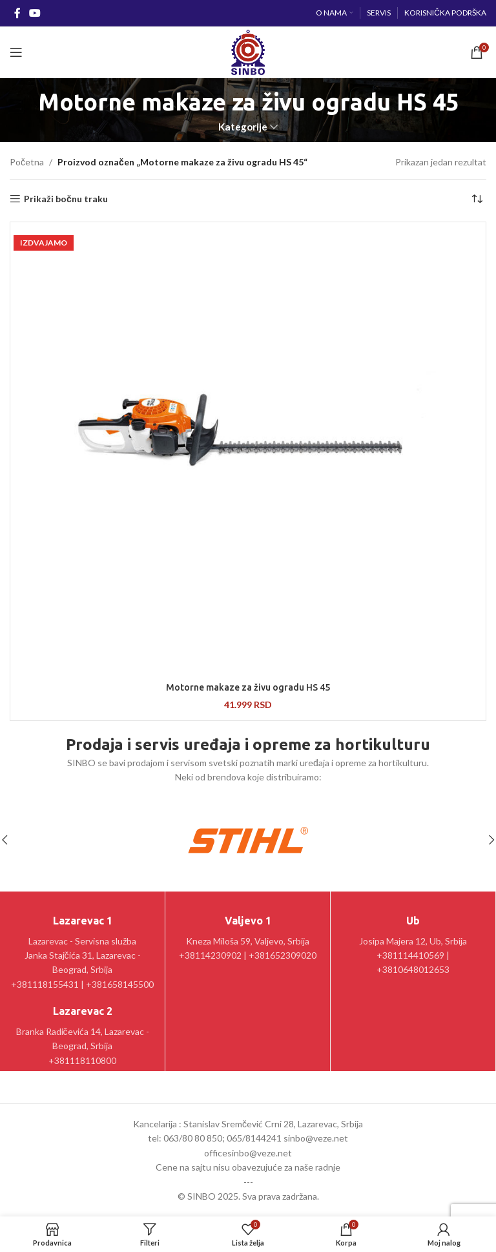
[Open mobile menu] (16, 52)
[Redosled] (476, 199)
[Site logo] (247, 51)
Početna (27, 161)
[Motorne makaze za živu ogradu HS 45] (248, 450)
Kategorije (242, 127)
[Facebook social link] (17, 13)
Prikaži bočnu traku (66, 199)
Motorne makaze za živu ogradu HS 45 (248, 687)
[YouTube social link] (35, 13)
